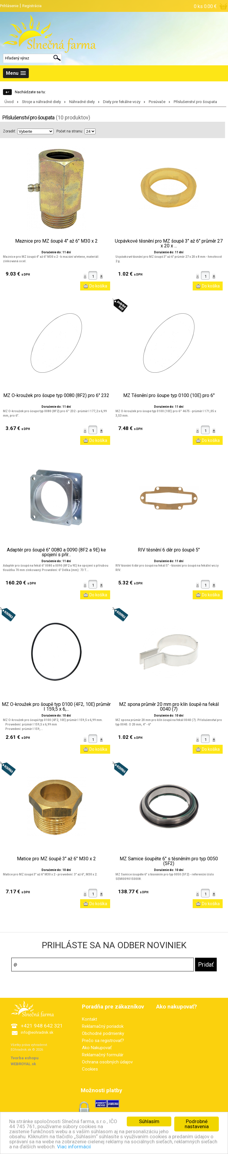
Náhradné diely (82, 101)
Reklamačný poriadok (103, 1026)
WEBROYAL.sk (23, 1064)
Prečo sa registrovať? (103, 1040)
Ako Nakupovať (97, 1047)
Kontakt (89, 1019)
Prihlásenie (9, 6)
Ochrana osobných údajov (107, 1062)
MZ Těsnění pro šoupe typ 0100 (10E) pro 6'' (169, 395)
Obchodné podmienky (103, 1033)
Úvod (9, 101)
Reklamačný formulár (103, 1054)
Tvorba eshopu (25, 1058)
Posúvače (157, 101)
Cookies (90, 1069)
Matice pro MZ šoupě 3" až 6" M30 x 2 (56, 858)
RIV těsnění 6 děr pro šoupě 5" (169, 550)
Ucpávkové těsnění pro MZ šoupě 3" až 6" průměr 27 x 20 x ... (169, 243)
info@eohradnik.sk (37, 1032)
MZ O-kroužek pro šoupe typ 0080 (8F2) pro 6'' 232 (56, 395)
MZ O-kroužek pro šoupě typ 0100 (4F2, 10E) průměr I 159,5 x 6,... (56, 707)
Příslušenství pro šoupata (195, 101)
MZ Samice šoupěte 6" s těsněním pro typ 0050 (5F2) (169, 861)
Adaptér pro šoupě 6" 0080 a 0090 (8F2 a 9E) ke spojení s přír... (56, 552)
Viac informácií (74, 1147)
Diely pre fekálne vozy (121, 101)
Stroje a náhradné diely (41, 101)
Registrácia (32, 6)
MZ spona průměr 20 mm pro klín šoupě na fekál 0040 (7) (169, 707)
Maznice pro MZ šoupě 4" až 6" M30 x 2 (56, 241)
